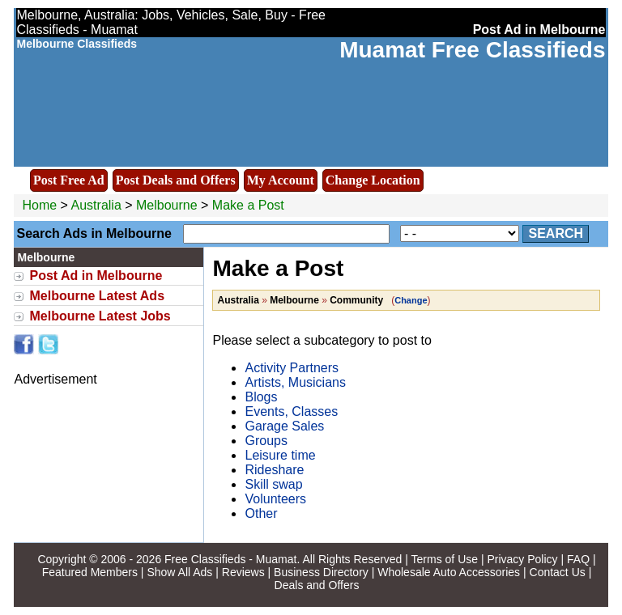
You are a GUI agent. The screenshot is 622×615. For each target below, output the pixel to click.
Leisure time (280, 455)
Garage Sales (284, 426)
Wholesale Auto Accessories (448, 572)
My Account (280, 180)
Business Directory (321, 572)
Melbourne (168, 205)
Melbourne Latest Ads (96, 296)
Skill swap (273, 484)
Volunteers (275, 499)
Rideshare (274, 470)
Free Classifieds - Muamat (230, 559)
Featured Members (90, 572)
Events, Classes (291, 411)
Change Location (373, 180)
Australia (96, 205)
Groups (266, 440)
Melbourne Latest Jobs (99, 316)
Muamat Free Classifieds (472, 49)
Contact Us (558, 572)
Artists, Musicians (295, 382)
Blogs (261, 397)
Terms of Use (444, 559)
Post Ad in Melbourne (95, 275)
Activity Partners (292, 368)
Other (261, 513)
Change (410, 300)
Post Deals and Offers (176, 180)
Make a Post (248, 205)
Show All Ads (179, 572)
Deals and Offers (317, 585)
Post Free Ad (68, 180)
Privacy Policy (522, 559)
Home (39, 205)
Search (555, 233)
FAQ (578, 559)
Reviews (243, 572)
